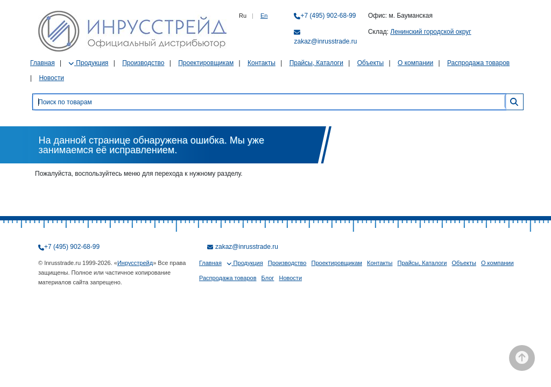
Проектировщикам (206, 63)
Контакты (262, 63)
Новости (51, 78)
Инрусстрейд (135, 263)
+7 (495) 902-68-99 (328, 15)
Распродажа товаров (478, 63)
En (263, 15)
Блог (268, 278)
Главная (42, 63)
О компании (415, 63)
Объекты (370, 63)
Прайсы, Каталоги (316, 63)
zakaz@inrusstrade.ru (325, 41)
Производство (143, 63)
